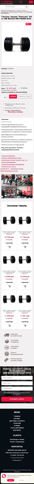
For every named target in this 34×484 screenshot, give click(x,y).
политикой (9, 392)
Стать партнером (17, 428)
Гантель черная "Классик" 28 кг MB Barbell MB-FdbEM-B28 (9, 312)
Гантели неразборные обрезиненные (12, 164)
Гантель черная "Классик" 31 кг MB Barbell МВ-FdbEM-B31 (25, 272)
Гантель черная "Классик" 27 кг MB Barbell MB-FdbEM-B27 (25, 312)
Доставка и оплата (17, 421)
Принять (11, 480)
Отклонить (21, 480)
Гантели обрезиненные (8, 162)
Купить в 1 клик (25, 96)
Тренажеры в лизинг (17, 439)
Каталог (17, 418)
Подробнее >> (16, 477)
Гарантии (17, 423)
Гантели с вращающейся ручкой (11, 158)
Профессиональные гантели (9, 171)
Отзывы (17, 425)
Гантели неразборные (8, 156)
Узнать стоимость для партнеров (14, 92)
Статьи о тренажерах (17, 442)
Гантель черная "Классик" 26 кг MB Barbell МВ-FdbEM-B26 (9, 233)
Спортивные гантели (16, 169)
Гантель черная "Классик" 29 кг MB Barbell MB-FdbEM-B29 (25, 233)
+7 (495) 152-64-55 (17, 455)
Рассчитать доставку (15, 112)
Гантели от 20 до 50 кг (8, 166)
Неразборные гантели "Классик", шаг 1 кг (14, 160)
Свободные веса (10, 11)
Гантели (18, 11)
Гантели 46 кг (4, 169)
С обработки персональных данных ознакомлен (17, 393)
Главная (3, 11)
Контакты (17, 430)
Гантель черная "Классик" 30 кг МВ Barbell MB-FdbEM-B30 (9, 272)
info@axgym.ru (17, 460)
